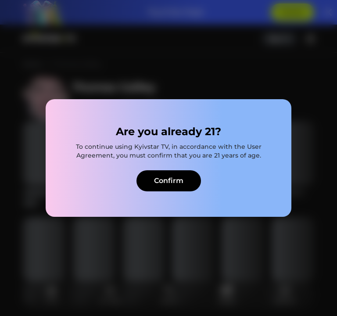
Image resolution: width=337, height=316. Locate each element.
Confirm (168, 180)
